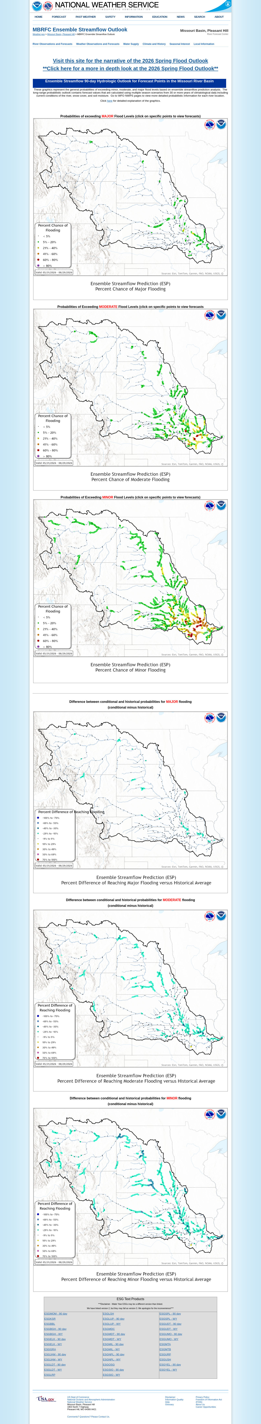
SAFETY (110, 16)
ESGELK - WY (53, 1344)
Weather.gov (39, 34)
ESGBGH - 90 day (55, 1328)
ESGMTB (165, 1349)
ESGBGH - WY (53, 1334)
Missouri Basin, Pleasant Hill (61, 34)
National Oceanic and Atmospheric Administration (91, 1399)
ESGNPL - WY (112, 1359)
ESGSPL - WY (168, 1318)
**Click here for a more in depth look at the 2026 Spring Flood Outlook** (130, 68)
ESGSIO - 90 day (113, 1369)
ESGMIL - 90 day (113, 1344)
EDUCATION (159, 16)
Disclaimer (170, 1397)
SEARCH (199, 16)
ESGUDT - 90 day (170, 1323)
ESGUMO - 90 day (170, 1334)
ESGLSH (108, 1313)
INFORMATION (134, 16)
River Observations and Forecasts (52, 44)
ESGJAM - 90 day (55, 1354)
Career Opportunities (206, 1407)
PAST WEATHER (86, 16)
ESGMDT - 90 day (114, 1334)
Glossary (169, 1404)
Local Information (204, 44)
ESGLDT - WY (53, 1369)
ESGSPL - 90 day (170, 1313)
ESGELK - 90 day (55, 1339)
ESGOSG (109, 1364)
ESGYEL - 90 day (170, 1364)
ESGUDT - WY (168, 1328)
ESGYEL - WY (168, 1369)
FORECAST (59, 16)
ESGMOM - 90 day (55, 1313)
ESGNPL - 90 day (113, 1354)
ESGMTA (165, 1344)
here (110, 100)
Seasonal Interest (180, 44)
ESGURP (165, 1354)
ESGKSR (50, 1318)
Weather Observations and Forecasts (97, 44)
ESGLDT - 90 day (55, 1364)
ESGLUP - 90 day (113, 1318)
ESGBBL (49, 1323)
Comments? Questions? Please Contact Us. (88, 1416)
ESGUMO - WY (168, 1339)
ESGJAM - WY (53, 1359)
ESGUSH (165, 1359)
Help (167, 1402)
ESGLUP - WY (112, 1323)
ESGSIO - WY (111, 1374)
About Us (200, 1404)
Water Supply (131, 44)
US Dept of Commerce (78, 1397)
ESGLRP (49, 1374)
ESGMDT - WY (112, 1339)
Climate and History (154, 44)
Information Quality (174, 1399)
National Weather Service (79, 1402)
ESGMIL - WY (111, 1349)
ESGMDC (109, 1328)
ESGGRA (50, 1349)
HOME (38, 16)
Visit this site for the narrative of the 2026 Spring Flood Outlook (130, 61)
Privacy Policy (202, 1397)
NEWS (181, 16)
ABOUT (219, 16)
